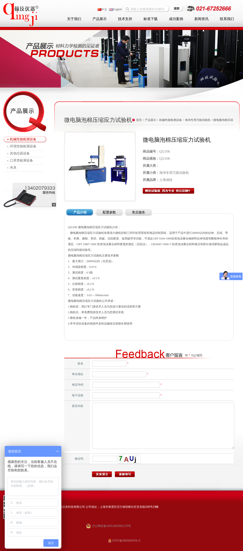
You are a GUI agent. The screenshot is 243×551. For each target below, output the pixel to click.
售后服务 (138, 212)
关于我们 (74, 19)
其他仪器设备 (20, 153)
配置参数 (109, 212)
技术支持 (125, 19)
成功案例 (176, 19)
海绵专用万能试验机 (197, 120)
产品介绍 (80, 212)
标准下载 (150, 19)
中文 (102, 9)
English (115, 9)
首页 (139, 120)
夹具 (13, 167)
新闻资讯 (201, 19)
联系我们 (227, 19)
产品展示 (99, 19)
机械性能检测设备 (23, 139)
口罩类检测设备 (21, 160)
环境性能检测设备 (23, 146)
